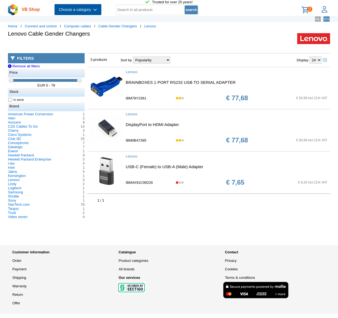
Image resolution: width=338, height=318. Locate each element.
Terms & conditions (240, 278)
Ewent (13, 151)
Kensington (17, 176)
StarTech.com (19, 204)
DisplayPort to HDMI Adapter (152, 124)
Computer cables (77, 26)
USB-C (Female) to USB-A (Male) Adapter (164, 166)
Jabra (12, 172)
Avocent (14, 122)
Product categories (133, 261)
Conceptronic (18, 143)
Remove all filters (24, 66)
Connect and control (41, 26)
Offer (16, 303)
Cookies (231, 269)
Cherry (13, 130)
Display (302, 60)
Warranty (19, 286)
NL (318, 19)
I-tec (11, 163)
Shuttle (13, 196)
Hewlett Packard (21, 155)
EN (326, 19)
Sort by (126, 60)
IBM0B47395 (136, 140)
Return (17, 295)
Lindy (12, 184)
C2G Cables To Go (23, 126)
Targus (13, 209)
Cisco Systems (19, 135)
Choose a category (78, 9)
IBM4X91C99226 (139, 183)
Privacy (231, 261)
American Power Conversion (30, 114)
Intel (11, 167)
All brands (126, 269)
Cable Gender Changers (117, 26)
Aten (11, 118)
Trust (12, 213)
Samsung (15, 192)
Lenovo (150, 26)
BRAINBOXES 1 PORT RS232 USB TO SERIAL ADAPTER (181, 82)
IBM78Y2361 (136, 98)
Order (16, 261)
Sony (12, 200)
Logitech (14, 188)
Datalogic (15, 147)
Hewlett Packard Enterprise (29, 159)
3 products (98, 60)
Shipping (19, 278)
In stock (16, 99)
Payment (19, 269)
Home (13, 26)
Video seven (17, 217)
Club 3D (14, 139)
